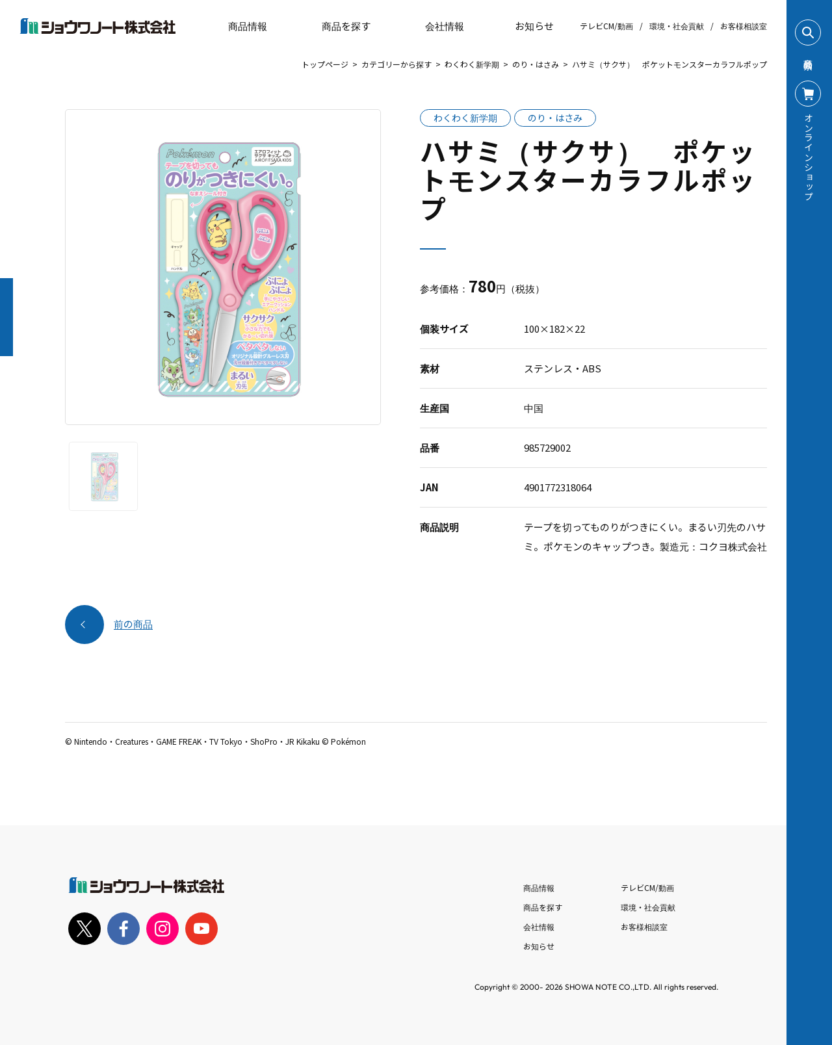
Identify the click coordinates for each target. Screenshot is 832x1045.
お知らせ (525, 26)
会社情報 (538, 926)
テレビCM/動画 (606, 25)
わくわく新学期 (472, 64)
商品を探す (335, 26)
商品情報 (538, 887)
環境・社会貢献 (676, 25)
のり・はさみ (535, 64)
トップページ (325, 64)
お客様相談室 (743, 25)
